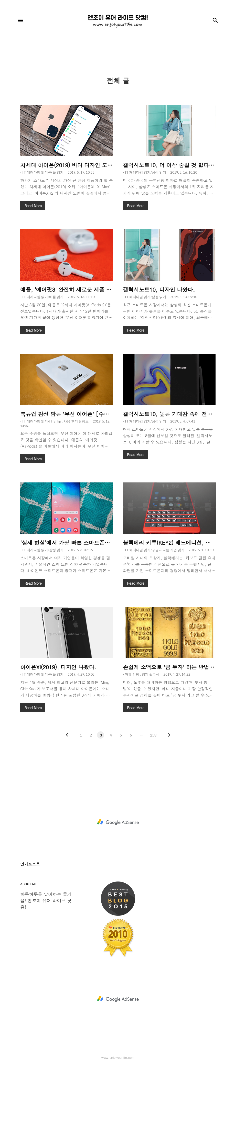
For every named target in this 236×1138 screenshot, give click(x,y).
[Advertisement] (118, 83)
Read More (33, 274)
